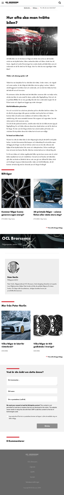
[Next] (61, 202)
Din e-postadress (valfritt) (16, 399)
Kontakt (32, 477)
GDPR (32, 472)
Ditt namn (11, 391)
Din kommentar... (14, 380)
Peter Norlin (12, 219)
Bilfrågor (35, 8)
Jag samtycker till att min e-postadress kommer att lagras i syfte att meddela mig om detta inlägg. (33, 417)
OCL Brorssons (32, 462)
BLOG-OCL (27, 8)
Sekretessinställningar (32, 482)
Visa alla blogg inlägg (55, 228)
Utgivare (32, 467)
